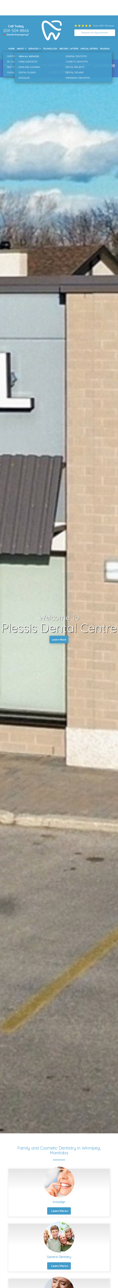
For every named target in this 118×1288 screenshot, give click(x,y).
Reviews (105, 48)
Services (33, 48)
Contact (105, 55)
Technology (50, 48)
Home (11, 48)
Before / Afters (69, 48)
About (20, 48)
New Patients (15, 55)
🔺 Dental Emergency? (16, 34)
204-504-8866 (16, 30)
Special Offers (89, 48)
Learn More (59, 640)
